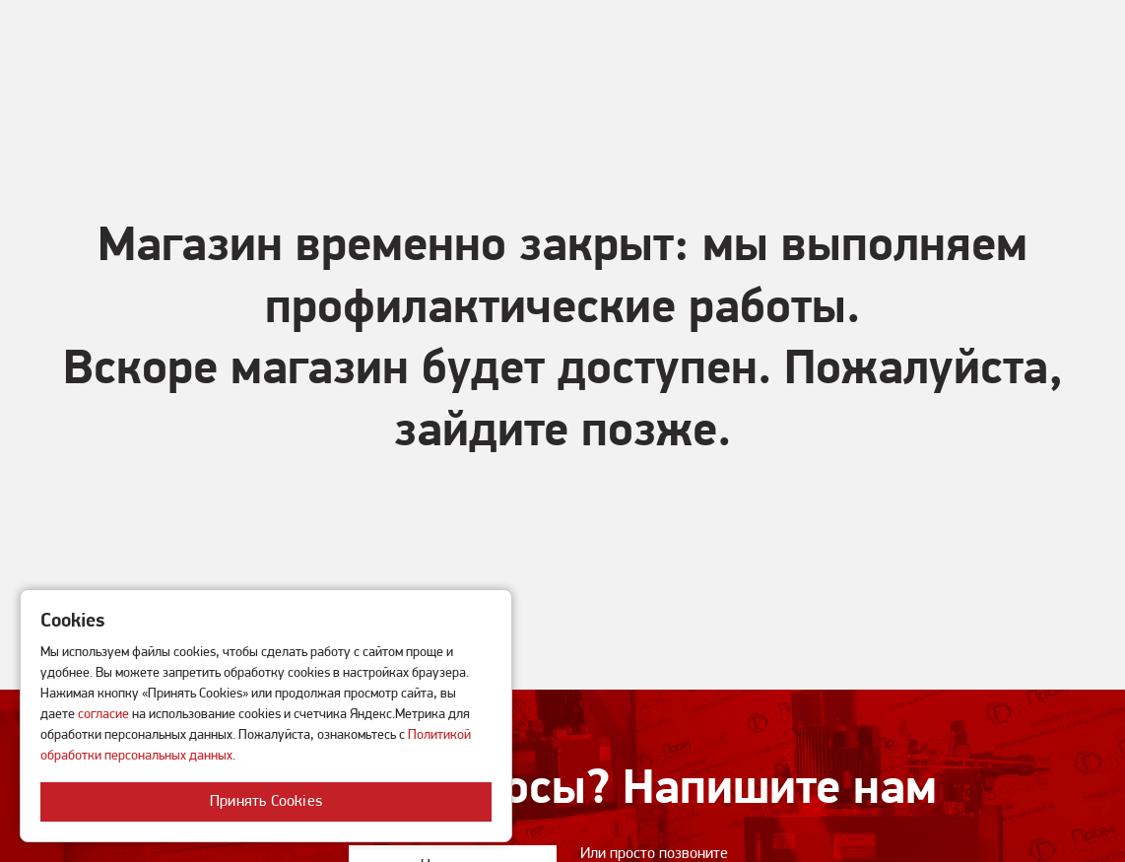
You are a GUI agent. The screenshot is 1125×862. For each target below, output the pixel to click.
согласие (103, 714)
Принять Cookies (266, 802)
